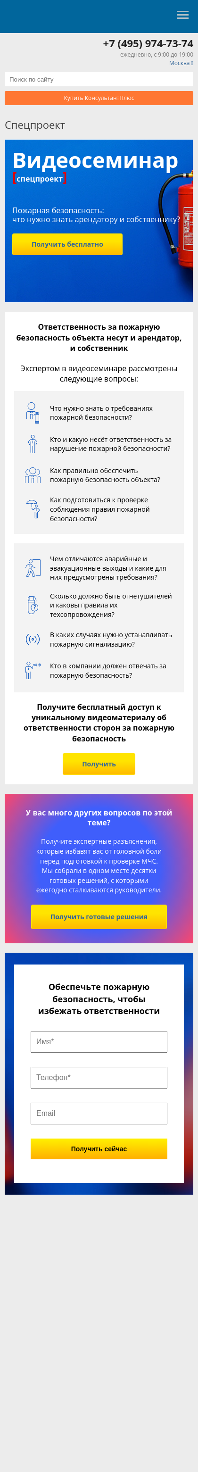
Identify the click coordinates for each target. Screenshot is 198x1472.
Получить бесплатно (67, 244)
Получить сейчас (99, 1149)
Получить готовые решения (99, 916)
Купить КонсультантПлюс (99, 98)
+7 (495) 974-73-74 (148, 43)
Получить (99, 763)
